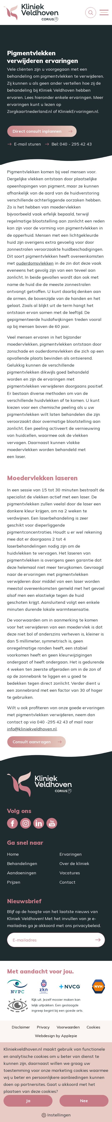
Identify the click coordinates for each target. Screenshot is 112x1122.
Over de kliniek (74, 863)
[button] (90, 12)
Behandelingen (22, 863)
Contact (67, 882)
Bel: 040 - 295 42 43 (72, 144)
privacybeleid (86, 925)
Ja (28, 1100)
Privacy (43, 1027)
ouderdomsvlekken (35, 263)
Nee (84, 1100)
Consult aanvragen (32, 741)
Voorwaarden (68, 1027)
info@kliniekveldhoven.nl (32, 729)
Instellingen (56, 1115)
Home (13, 854)
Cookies (93, 1027)
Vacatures (70, 872)
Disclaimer (21, 1027)
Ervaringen (71, 854)
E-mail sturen (27, 144)
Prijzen (13, 882)
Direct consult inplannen (37, 131)
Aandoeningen (21, 872)
